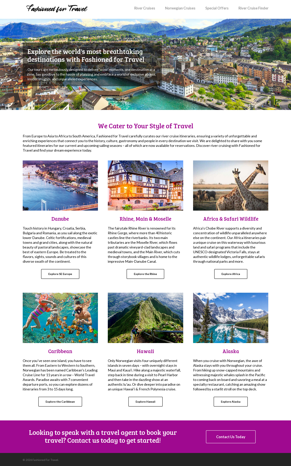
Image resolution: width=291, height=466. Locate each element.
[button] (60, 274)
